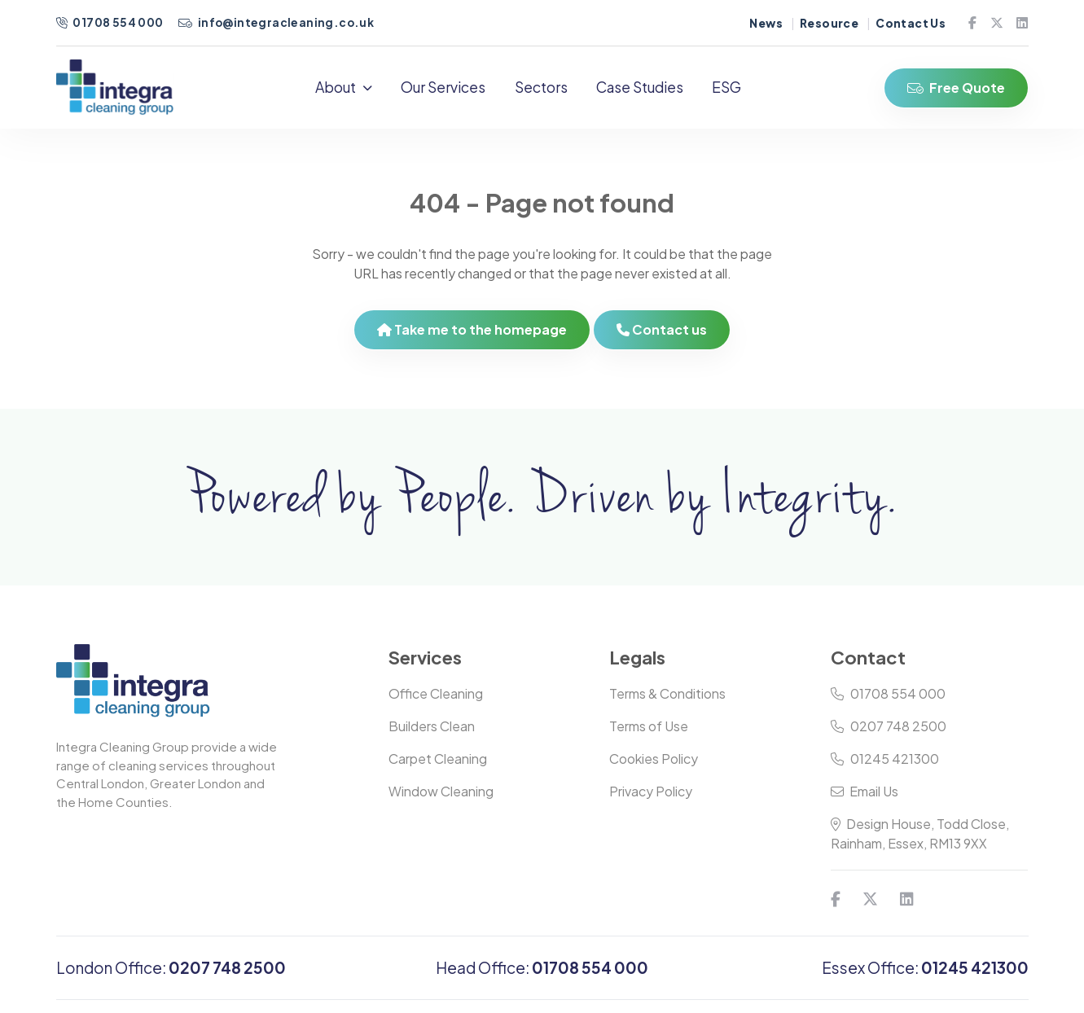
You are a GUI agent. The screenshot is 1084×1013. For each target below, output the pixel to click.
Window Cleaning (441, 791)
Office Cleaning (435, 693)
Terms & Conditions (667, 693)
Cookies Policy (653, 758)
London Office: (171, 967)
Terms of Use (648, 726)
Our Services (443, 87)
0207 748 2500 (888, 726)
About (343, 87)
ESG (726, 87)
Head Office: (542, 967)
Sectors (541, 87)
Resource (829, 23)
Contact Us (911, 23)
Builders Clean (431, 726)
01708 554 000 (110, 22)
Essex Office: (925, 967)
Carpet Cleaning (437, 758)
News (766, 23)
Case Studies (639, 87)
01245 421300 (885, 758)
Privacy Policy (650, 791)
